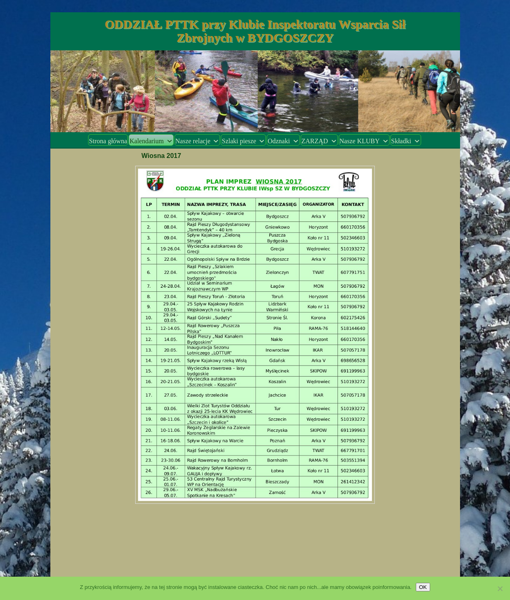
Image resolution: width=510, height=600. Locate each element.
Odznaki (283, 141)
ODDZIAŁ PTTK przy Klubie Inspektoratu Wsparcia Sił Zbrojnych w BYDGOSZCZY (254, 30)
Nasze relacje (197, 141)
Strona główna (108, 141)
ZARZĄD (319, 141)
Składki (405, 141)
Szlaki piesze (243, 141)
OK (423, 587)
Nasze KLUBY (364, 141)
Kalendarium (151, 141)
